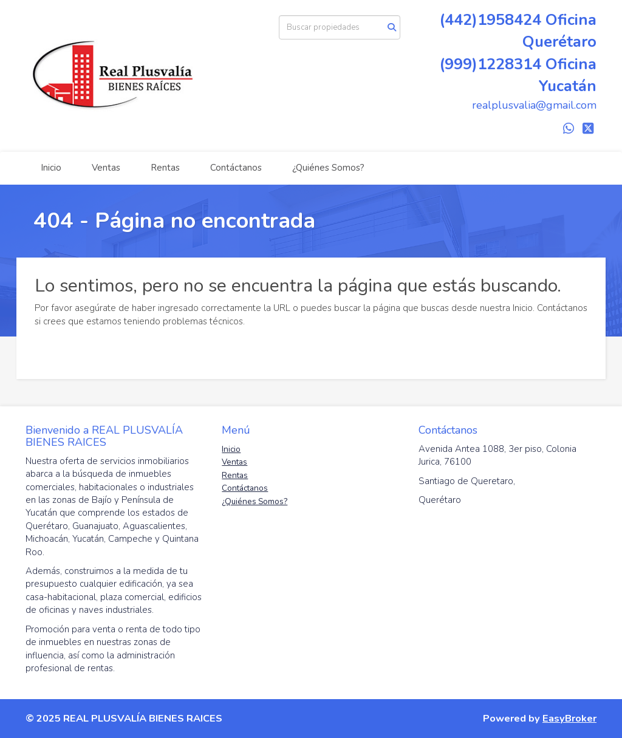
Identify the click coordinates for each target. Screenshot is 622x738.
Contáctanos (236, 168)
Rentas (165, 168)
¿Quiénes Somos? (328, 168)
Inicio (51, 168)
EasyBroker (569, 718)
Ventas (106, 168)
